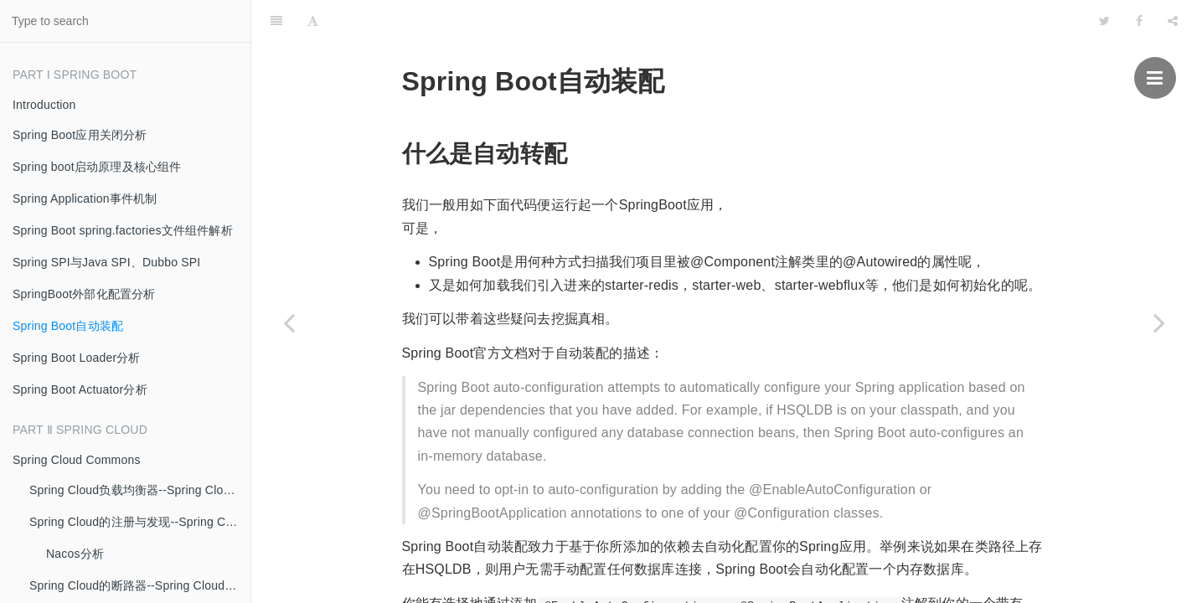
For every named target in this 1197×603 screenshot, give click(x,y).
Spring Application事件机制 (85, 198)
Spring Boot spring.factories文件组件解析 (123, 230)
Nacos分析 (75, 553)
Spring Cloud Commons (77, 459)
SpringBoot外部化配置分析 (84, 294)
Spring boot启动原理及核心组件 (97, 166)
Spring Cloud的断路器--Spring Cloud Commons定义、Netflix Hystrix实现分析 (139, 585)
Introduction (44, 104)
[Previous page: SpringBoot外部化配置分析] (289, 322)
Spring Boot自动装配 (68, 325)
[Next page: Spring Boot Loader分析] (1159, 322)
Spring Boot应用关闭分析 (80, 135)
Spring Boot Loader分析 (77, 357)
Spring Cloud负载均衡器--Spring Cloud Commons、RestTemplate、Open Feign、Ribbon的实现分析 (139, 490)
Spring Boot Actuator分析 (80, 389)
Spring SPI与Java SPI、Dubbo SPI (106, 262)
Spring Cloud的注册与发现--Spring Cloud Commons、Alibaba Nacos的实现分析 (139, 521)
